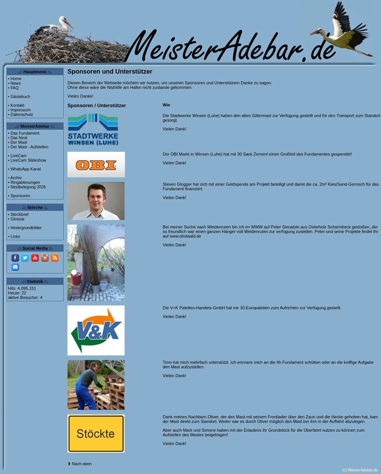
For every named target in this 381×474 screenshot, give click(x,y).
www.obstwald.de (185, 236)
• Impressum (19, 110)
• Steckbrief (18, 214)
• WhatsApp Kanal (24, 169)
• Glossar (16, 219)
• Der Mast (17, 142)
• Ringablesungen (24, 182)
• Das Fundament (24, 133)
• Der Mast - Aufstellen (28, 147)
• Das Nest (17, 137)
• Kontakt (16, 105)
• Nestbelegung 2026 (27, 187)
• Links (14, 236)
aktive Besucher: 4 (25, 297)
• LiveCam (17, 155)
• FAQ (13, 87)
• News (14, 83)
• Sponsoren (19, 195)
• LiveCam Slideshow (27, 160)
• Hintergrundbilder (25, 227)
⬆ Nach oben (79, 463)
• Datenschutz (20, 114)
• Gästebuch (19, 96)
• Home (14, 78)
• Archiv (15, 177)
